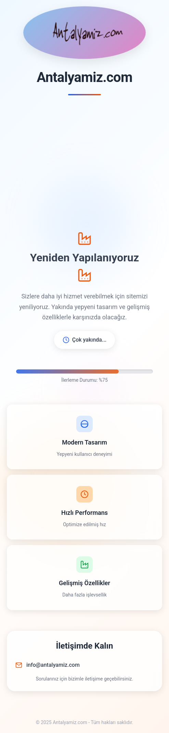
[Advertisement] (84, 164)
